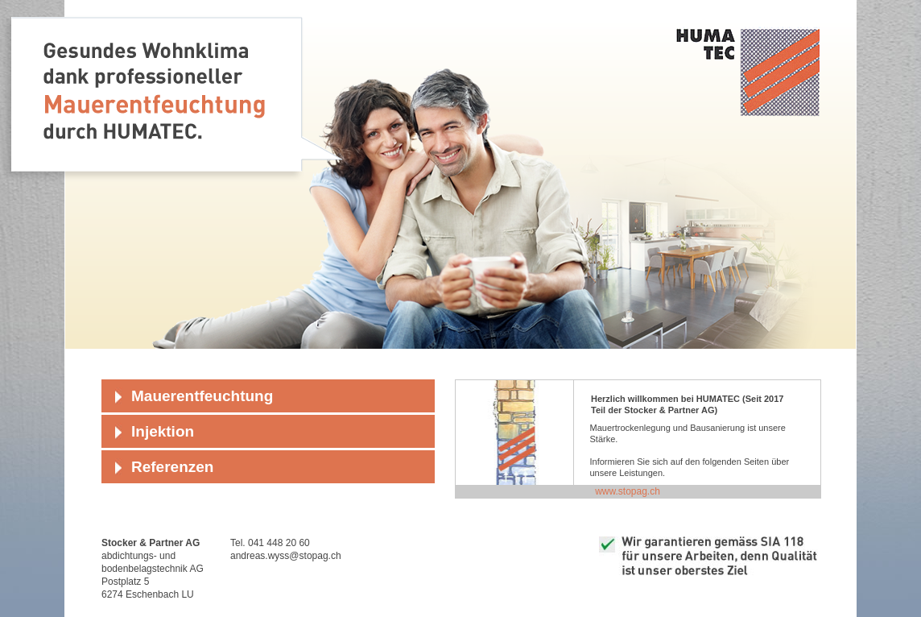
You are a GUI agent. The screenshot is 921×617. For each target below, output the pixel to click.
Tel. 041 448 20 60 (270, 543)
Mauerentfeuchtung (202, 395)
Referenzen (172, 466)
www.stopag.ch (627, 491)
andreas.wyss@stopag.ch (285, 555)
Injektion (162, 431)
